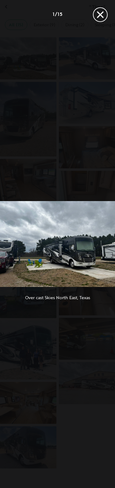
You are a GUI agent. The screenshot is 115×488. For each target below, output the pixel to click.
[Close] (100, 14)
